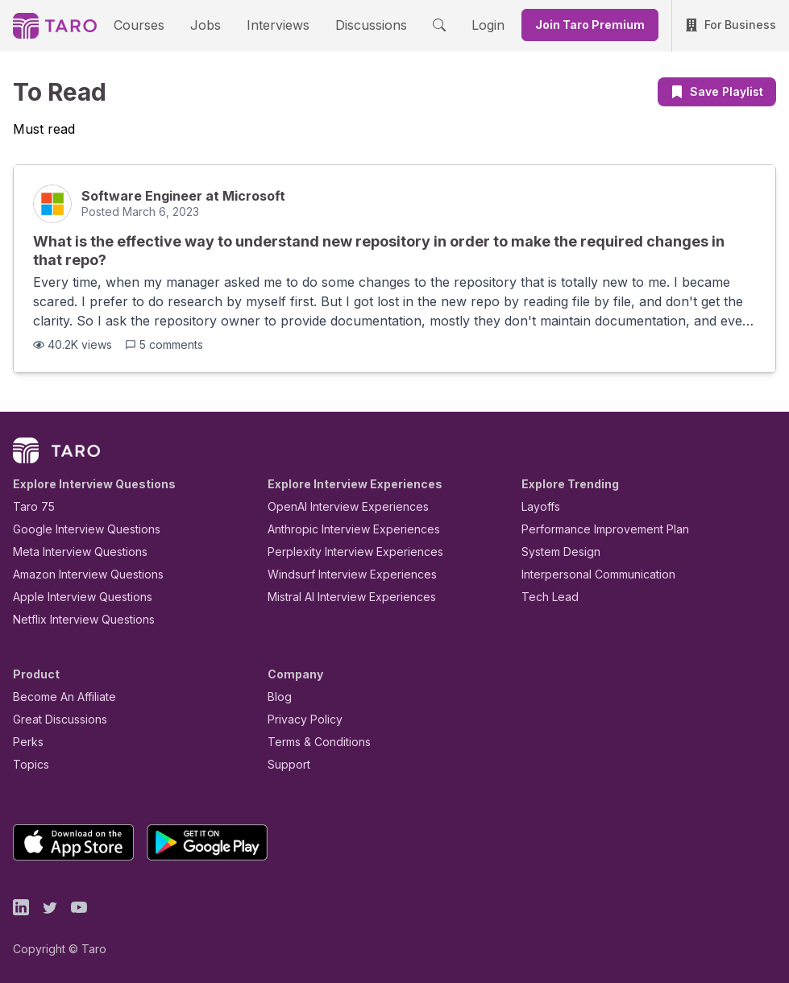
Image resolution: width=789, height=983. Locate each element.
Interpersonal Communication (589, 574)
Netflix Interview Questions (76, 619)
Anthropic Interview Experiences (342, 529)
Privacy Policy (301, 719)
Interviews (275, 24)
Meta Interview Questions (71, 551)
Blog (278, 697)
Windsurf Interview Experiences (340, 574)
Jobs (211, 24)
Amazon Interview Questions (79, 574)
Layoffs (538, 506)
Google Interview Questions (76, 529)
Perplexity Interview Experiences (343, 551)
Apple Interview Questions (74, 597)
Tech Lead (544, 597)
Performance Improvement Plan (593, 529)
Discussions (359, 24)
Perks (25, 742)
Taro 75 (30, 506)
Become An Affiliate (59, 697)
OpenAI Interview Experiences (338, 506)
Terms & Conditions (313, 742)
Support (285, 764)
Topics (28, 764)
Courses (153, 24)
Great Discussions (54, 719)
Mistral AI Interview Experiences (343, 597)
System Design (555, 551)
